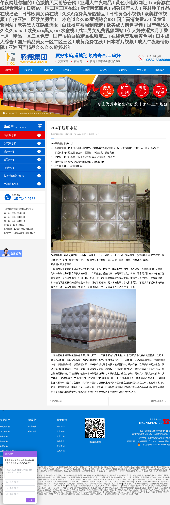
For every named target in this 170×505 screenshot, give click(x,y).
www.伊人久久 (89, 475)
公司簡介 (27, 70)
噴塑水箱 (22, 167)
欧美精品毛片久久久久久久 (144, 479)
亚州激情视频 (84, 486)
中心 (15, 126)
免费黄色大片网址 (137, 486)
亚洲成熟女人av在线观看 (42, 490)
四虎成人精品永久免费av (80, 494)
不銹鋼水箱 (47, 70)
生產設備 (61, 436)
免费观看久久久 (44, 484)
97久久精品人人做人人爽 (100, 486)
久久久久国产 (130, 492)
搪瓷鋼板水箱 (64, 364)
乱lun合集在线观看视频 (108, 494)
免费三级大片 (75, 482)
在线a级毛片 (141, 492)
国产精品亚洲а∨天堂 (61, 490)
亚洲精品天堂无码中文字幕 (151, 477)
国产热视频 (71, 484)
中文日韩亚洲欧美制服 (60, 482)
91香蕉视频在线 (61, 477)
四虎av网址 (123, 488)
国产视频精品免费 (137, 475)
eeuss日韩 (88, 492)
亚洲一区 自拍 (54, 488)
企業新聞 (32, 426)
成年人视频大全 (102, 475)
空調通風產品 (22, 184)
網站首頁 (9, 70)
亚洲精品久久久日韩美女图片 (87, 484)
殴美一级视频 (117, 484)
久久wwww (62, 486)
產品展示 (67, 70)
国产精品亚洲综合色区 (74, 492)
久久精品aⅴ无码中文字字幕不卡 (42, 477)
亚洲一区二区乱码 (40, 488)
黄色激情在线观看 (88, 482)
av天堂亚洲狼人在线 (78, 490)
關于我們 (62, 419)
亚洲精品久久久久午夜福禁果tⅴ (127, 490)
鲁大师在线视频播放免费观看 (38, 479)
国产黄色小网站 (93, 490)
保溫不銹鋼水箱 (156, 401)
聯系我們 (159, 70)
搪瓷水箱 (22, 159)
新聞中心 (104, 70)
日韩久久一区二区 (49, 486)
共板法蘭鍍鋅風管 (22, 175)
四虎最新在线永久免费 (77, 477)
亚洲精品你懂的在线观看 (119, 475)
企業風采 (122, 70)
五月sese (129, 482)
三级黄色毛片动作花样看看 (58, 494)
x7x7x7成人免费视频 (132, 477)
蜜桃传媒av (53, 492)
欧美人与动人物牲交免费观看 (156, 486)
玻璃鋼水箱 (22, 143)
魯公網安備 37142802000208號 (154, 444)
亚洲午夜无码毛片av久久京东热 (106, 488)
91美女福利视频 (66, 488)
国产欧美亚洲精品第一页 (83, 488)
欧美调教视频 (72, 486)
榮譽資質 (141, 70)
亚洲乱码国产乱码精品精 (53, 475)
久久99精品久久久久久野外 (128, 494)
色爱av (62, 492)
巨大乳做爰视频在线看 (138, 488)
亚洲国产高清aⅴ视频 (115, 477)
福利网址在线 (101, 482)
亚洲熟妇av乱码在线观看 (73, 475)
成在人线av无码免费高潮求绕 (145, 482)
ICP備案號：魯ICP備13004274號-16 (154, 441)
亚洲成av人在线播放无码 (60, 479)
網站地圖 (131, 441)
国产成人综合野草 (142, 484)
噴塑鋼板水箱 (80, 364)
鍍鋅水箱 (22, 151)
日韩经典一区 (116, 486)
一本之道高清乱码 (59, 484)
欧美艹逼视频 (45, 482)
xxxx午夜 (125, 486)
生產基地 (61, 431)
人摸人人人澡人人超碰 (116, 482)
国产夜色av (97, 492)
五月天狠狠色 (76, 479)
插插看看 (111, 479)
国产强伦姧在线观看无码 (37, 494)
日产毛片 (102, 477)
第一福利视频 (105, 484)
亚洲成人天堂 (92, 477)
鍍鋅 (158, 360)
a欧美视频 (94, 494)
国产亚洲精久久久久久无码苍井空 (153, 490)
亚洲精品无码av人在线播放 (113, 492)
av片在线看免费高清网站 (156, 492)
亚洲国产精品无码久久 (124, 479)
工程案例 (85, 70)
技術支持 (32, 431)
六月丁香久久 (128, 484)
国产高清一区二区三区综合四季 (94, 479)
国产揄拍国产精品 (107, 490)
